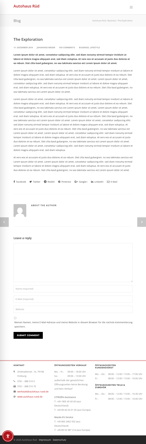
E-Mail (112, 181)
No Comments (67, 47)
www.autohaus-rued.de (30, 396)
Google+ (81, 181)
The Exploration (28, 39)
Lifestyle (95, 47)
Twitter (34, 181)
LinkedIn (97, 181)
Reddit (49, 181)
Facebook (20, 181)
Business (84, 47)
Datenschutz (59, 439)
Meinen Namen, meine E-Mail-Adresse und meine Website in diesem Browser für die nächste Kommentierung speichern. (73, 324)
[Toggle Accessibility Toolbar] (7, 436)
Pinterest (64, 181)
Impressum (45, 439)
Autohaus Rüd (26, 6)
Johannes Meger (46, 47)
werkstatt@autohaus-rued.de (33, 391)
